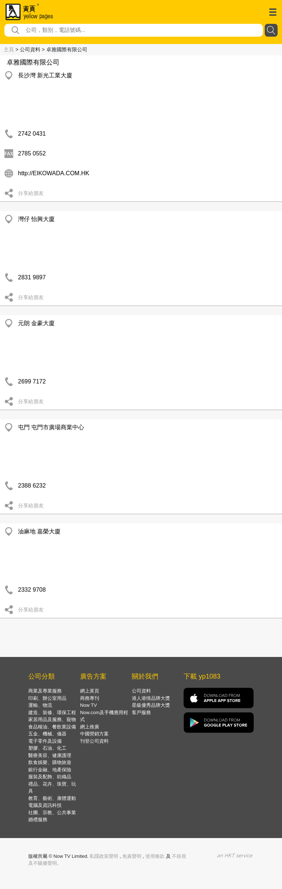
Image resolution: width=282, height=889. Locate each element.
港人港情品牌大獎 (151, 698)
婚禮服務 (37, 819)
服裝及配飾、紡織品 (49, 776)
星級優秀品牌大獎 (151, 705)
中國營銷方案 (94, 733)
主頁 (9, 49)
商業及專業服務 (45, 691)
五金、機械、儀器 (47, 733)
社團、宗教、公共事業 (52, 812)
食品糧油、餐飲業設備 (52, 727)
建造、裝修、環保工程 (52, 712)
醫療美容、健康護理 (49, 755)
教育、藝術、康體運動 (52, 798)
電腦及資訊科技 (45, 805)
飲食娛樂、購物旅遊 (49, 762)
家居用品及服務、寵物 (52, 719)
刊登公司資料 (94, 741)
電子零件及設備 (45, 741)
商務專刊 (89, 698)
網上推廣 (89, 727)
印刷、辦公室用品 (47, 698)
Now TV (88, 705)
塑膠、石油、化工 (47, 748)
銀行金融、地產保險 (49, 769)
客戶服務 (141, 712)
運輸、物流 (40, 705)
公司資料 (141, 691)
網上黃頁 (89, 691)
